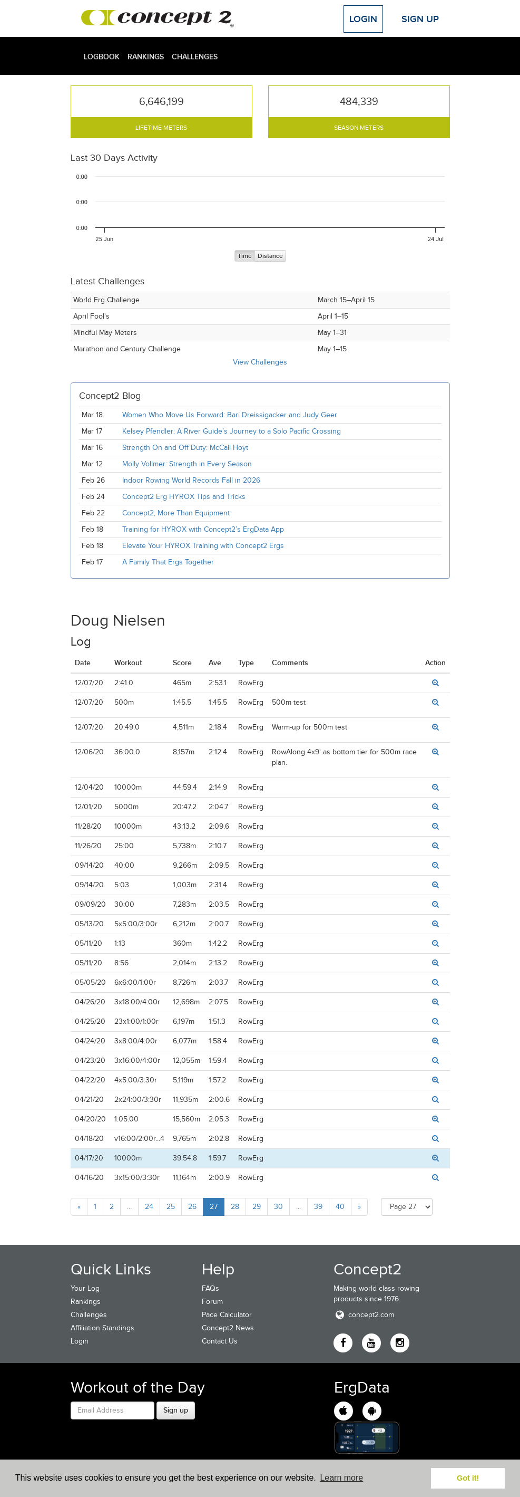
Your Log (85, 1288)
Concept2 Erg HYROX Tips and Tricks (184, 497)
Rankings (145, 56)
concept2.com (363, 1315)
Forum (212, 1302)
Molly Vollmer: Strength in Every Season (187, 464)
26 (192, 1207)
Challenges (195, 56)
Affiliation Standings (102, 1328)
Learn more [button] (341, 1477)
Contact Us (220, 1341)
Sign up (175, 1410)
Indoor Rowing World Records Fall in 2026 (191, 480)
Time (245, 256)
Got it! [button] (468, 1478)
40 (340, 1207)
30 (278, 1207)
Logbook (102, 56)
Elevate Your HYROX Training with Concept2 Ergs (203, 546)
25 (170, 1207)
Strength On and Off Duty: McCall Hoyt (185, 448)
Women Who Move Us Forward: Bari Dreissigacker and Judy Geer (229, 415)
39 (318, 1207)
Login (363, 19)
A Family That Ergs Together (168, 562)
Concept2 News (228, 1328)
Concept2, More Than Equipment (176, 513)
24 (149, 1207)
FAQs (210, 1288)
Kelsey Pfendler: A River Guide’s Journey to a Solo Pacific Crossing (231, 431)
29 (256, 1207)
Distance (270, 256)
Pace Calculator (227, 1315)
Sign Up (420, 19)
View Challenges (260, 362)
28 (235, 1207)
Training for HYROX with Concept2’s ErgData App (203, 529)
